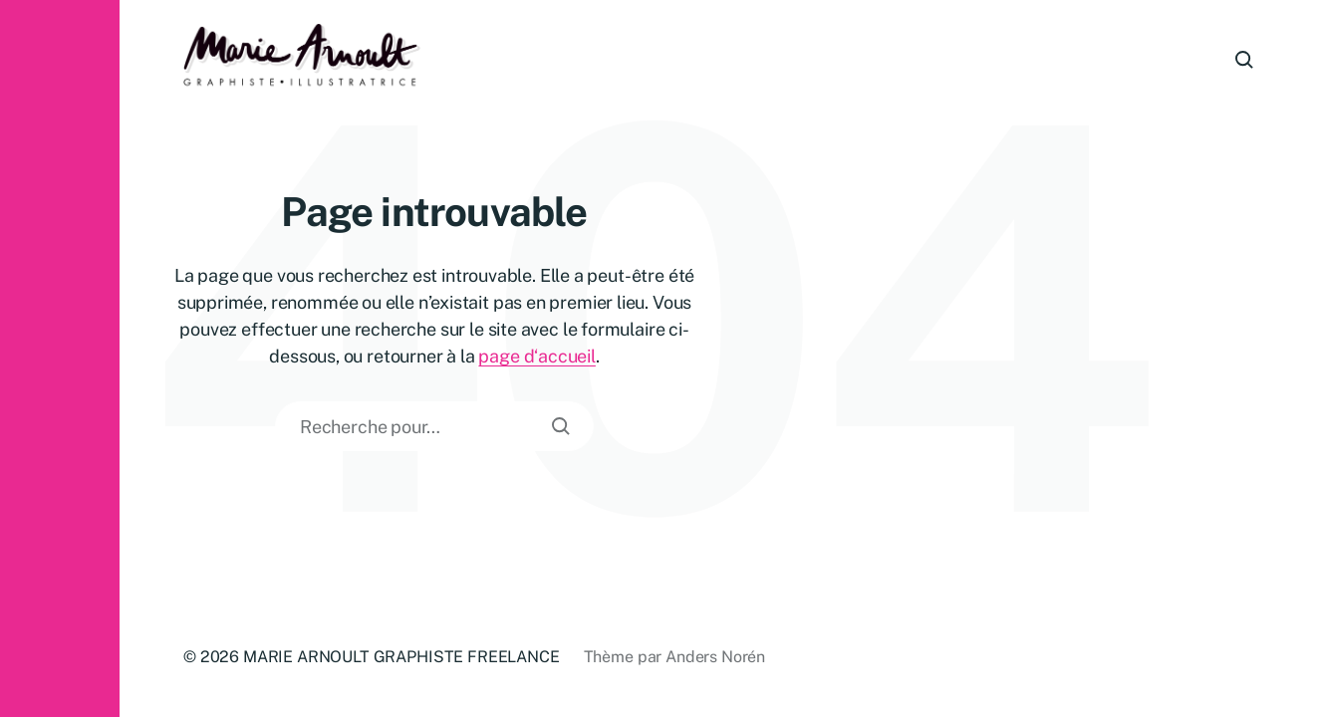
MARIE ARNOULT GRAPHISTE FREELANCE (401, 656)
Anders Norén (715, 656)
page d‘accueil (536, 356)
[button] (60, 358)
